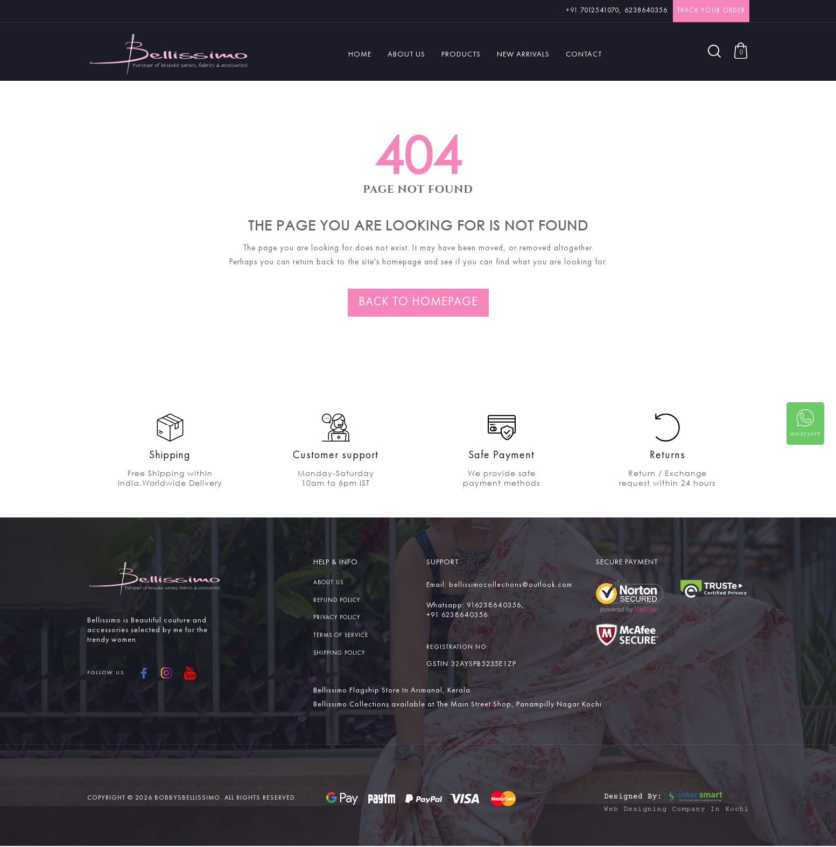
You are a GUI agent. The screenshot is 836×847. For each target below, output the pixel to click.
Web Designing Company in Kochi (676, 810)
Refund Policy (336, 601)
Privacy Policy (336, 618)
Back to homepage (418, 302)
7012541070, (594, 10)
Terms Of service (340, 636)
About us (328, 583)
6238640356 (646, 10)
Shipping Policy (339, 653)
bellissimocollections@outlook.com (510, 585)
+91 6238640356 (457, 615)
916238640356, (495, 605)
